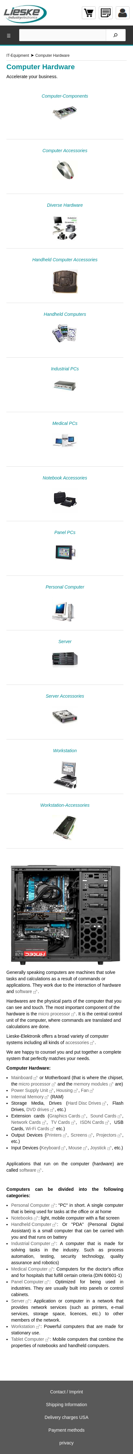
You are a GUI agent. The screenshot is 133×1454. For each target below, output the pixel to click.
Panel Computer (27, 1281)
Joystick (98, 1147)
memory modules (91, 1084)
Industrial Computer (30, 1243)
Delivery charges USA (67, 1417)
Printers (54, 1135)
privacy (66, 1442)
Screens (79, 1135)
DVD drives (37, 1109)
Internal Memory (27, 1096)
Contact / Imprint (66, 1391)
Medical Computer (29, 1269)
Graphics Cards (64, 1115)
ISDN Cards (92, 1122)
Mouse (75, 1147)
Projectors (106, 1135)
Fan (85, 1090)
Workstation (23, 1326)
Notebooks (22, 1217)
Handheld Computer (31, 1224)
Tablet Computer (27, 1339)
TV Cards (60, 1122)
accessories (77, 1042)
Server (17, 1300)
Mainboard (21, 1077)
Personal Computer (30, 1205)
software (23, 991)
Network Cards (26, 1122)
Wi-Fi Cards (37, 1128)
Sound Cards (103, 1115)
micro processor (54, 1013)
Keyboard (50, 1147)
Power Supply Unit (29, 1090)
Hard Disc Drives (84, 1103)
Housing (64, 1090)
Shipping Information (66, 1404)
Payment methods (67, 1430)
